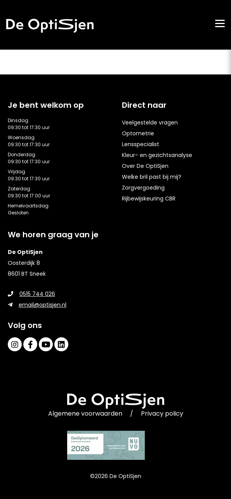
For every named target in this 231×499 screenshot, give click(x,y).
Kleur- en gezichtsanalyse (157, 155)
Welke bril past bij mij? (151, 177)
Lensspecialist (140, 144)
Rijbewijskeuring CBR (148, 198)
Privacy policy (162, 413)
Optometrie (138, 133)
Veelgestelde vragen (150, 122)
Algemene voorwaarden (85, 413)
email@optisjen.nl (37, 305)
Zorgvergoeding (143, 188)
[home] (50, 26)
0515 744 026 (31, 294)
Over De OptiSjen (145, 166)
